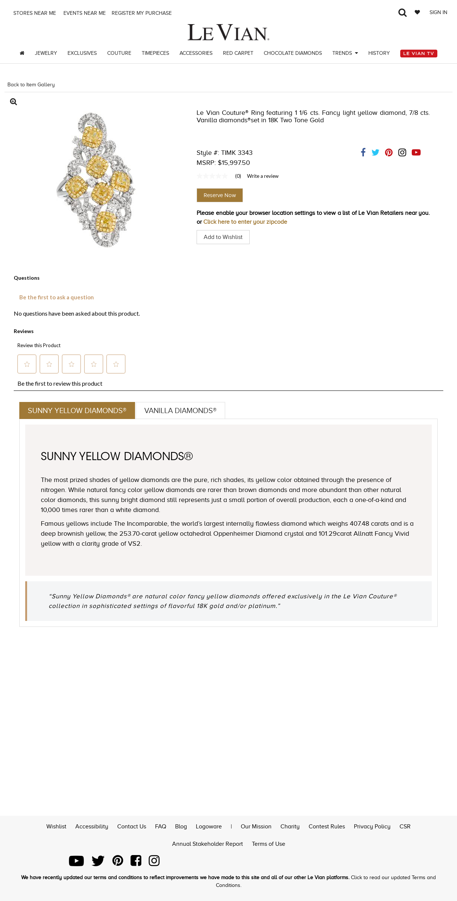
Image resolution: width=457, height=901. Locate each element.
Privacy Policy (372, 825)
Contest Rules (327, 825)
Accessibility (91, 825)
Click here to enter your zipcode (245, 222)
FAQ (160, 825)
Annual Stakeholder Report (207, 843)
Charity (290, 825)
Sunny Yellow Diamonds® (77, 410)
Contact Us (131, 825)
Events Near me (84, 13)
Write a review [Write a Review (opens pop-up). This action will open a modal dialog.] (263, 176)
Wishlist (56, 825)
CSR (405, 825)
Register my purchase (142, 13)
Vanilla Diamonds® (180, 410)
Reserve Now (220, 195)
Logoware (209, 825)
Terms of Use (268, 843)
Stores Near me (34, 13)
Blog (181, 825)
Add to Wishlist (223, 237)
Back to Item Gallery (31, 84)
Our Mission (256, 825)
